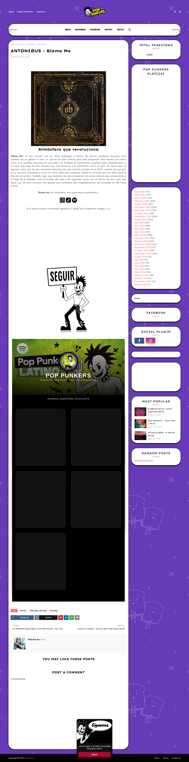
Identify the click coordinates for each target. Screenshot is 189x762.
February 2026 (142, 201)
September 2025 (143, 216)
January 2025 (141, 241)
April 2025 (140, 231)
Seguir (94, 754)
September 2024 (143, 253)
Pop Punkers (29, 758)
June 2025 (140, 225)
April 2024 (140, 269)
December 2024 (143, 244)
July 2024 (139, 259)
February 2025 (142, 238)
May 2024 (139, 265)
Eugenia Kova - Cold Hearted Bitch (160, 410)
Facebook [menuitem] (95, 29)
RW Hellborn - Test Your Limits (162, 422)
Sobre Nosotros (25, 11)
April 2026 (140, 194)
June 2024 (140, 262)
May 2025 (139, 228)
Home (13, 44)
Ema (42, 639)
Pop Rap (20, 44)
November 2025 (142, 210)
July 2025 (139, 222)
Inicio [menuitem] (68, 29)
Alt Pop (23, 610)
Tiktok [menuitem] (120, 29)
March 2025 (140, 235)
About (165, 758)
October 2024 (142, 250)
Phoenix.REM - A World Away (161, 434)
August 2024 (141, 256)
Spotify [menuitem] (109, 29)
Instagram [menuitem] (80, 29)
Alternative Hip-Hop (38, 610)
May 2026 (139, 191)
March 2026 (140, 197)
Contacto (41, 11)
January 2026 (141, 204)
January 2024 (141, 278)
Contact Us (176, 758)
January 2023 (141, 284)
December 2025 (143, 207)
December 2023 (143, 281)
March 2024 (140, 272)
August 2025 (141, 219)
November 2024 (142, 247)
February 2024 (142, 275)
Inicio (11, 11)
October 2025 (142, 213)
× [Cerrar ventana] (109, 721)
